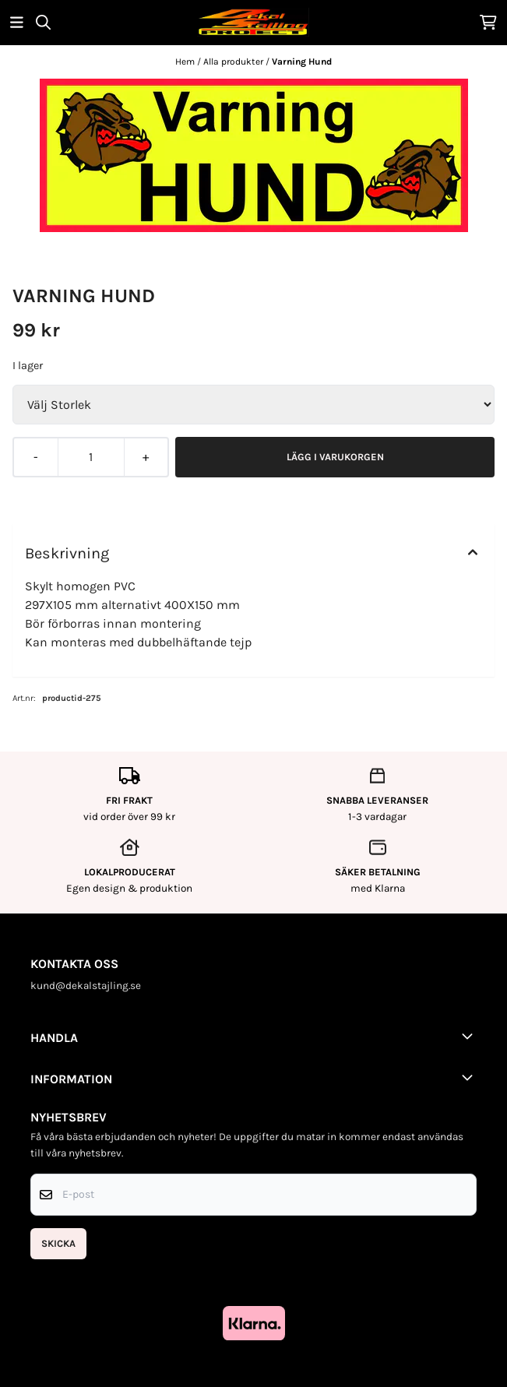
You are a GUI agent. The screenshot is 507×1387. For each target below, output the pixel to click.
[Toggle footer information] (470, 1036)
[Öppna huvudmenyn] (17, 22)
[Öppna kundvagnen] (488, 22)
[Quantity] (90, 457)
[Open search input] (43, 22)
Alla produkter (234, 61)
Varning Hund (302, 61)
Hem (186, 61)
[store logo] (253, 22)
